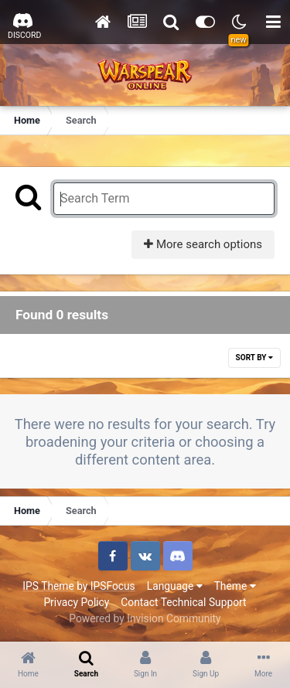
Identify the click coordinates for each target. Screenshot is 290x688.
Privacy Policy (76, 602)
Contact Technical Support (183, 602)
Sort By (254, 357)
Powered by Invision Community (144, 618)
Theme (235, 586)
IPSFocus (112, 586)
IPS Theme (47, 586)
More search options (203, 244)
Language (175, 586)
